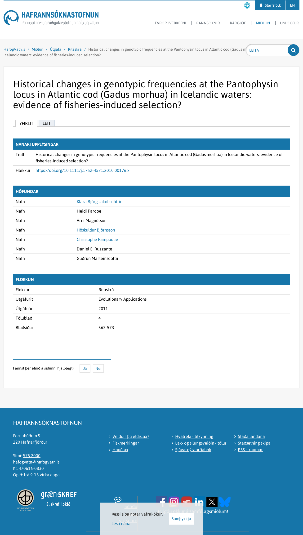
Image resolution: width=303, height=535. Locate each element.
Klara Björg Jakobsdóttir (99, 201)
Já (85, 368)
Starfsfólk (273, 5)
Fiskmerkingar (125, 443)
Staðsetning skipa (254, 443)
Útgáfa (55, 49)
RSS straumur (250, 449)
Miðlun (37, 49)
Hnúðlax (120, 449)
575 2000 (31, 455)
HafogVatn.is (14, 49)
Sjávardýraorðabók (193, 449)
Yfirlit (26, 123)
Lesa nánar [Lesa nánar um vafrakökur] (121, 523)
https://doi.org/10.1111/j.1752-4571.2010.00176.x (82, 170)
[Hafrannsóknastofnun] (51, 18)
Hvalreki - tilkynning (194, 436)
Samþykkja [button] (181, 518)
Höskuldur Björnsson (96, 229)
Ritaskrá (75, 49)
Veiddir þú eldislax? (130, 436)
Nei (98, 368)
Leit (47, 123)
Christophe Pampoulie (97, 239)
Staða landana (251, 436)
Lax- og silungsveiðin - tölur (201, 443)
